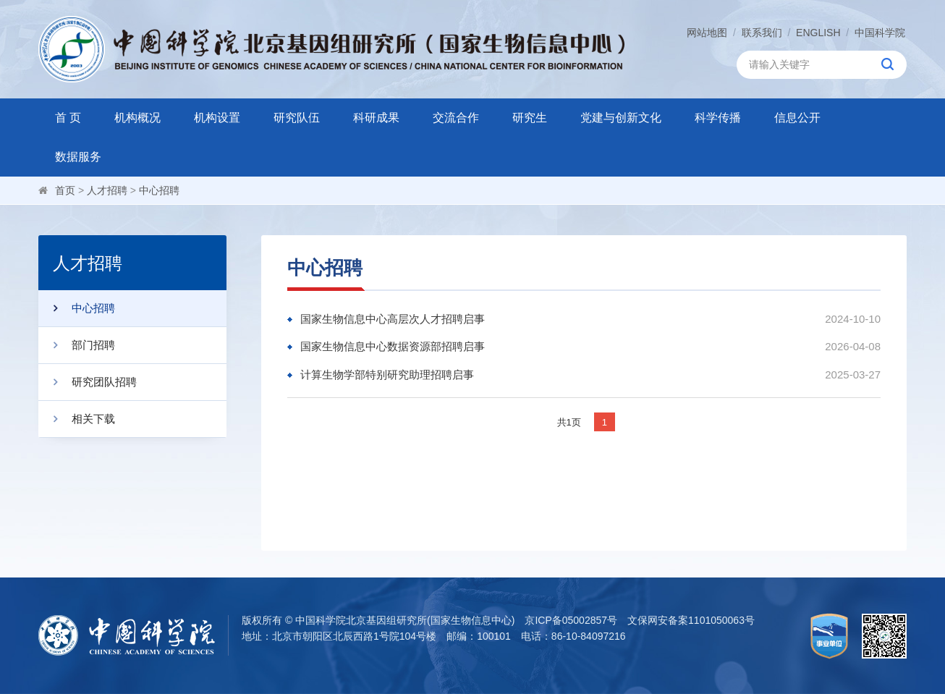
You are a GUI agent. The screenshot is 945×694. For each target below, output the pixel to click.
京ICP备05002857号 (571, 620)
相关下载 (76, 419)
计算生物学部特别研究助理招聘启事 (387, 374)
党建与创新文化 (620, 117)
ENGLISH (818, 32)
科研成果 (376, 117)
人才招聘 (107, 190)
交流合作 (456, 117)
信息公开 (797, 117)
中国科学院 (880, 32)
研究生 (529, 117)
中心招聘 (159, 190)
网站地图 (707, 32)
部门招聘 (76, 345)
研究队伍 (297, 117)
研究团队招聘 (87, 382)
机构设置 (217, 117)
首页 (65, 190)
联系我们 (762, 32)
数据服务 (78, 157)
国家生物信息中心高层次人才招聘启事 (392, 319)
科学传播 (718, 117)
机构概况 (137, 117)
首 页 (68, 117)
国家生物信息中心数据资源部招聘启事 (392, 346)
